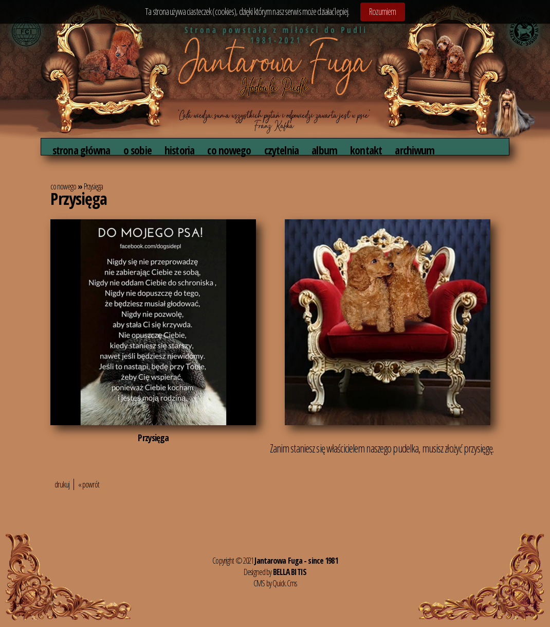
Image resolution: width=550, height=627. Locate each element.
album (324, 150)
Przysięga (93, 186)
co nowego (229, 150)
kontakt (366, 150)
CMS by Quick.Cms (275, 583)
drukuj (61, 484)
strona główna (81, 150)
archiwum (414, 150)
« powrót (88, 484)
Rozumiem (382, 11)
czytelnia (281, 150)
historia (179, 150)
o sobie (137, 150)
